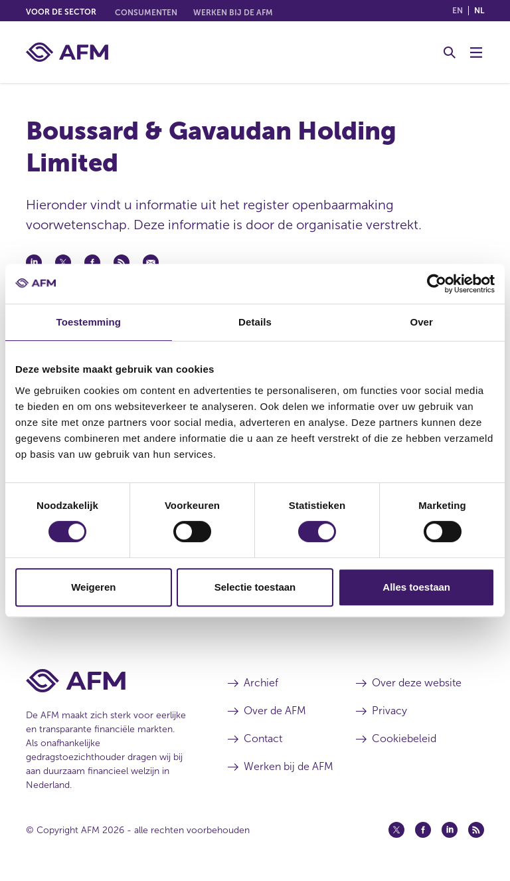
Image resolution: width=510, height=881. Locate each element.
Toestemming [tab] (89, 322)
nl (479, 10)
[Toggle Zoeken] (450, 52)
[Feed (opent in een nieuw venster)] (476, 830)
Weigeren (93, 587)
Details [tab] (255, 322)
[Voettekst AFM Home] (107, 680)
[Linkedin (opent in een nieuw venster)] (450, 830)
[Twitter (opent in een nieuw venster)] (396, 830)
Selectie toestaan (255, 587)
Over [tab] (421, 322)
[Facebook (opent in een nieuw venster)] (423, 830)
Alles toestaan (416, 587)
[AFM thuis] (67, 52)
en (457, 10)
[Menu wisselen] (476, 52)
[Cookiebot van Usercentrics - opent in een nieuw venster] (437, 284)
